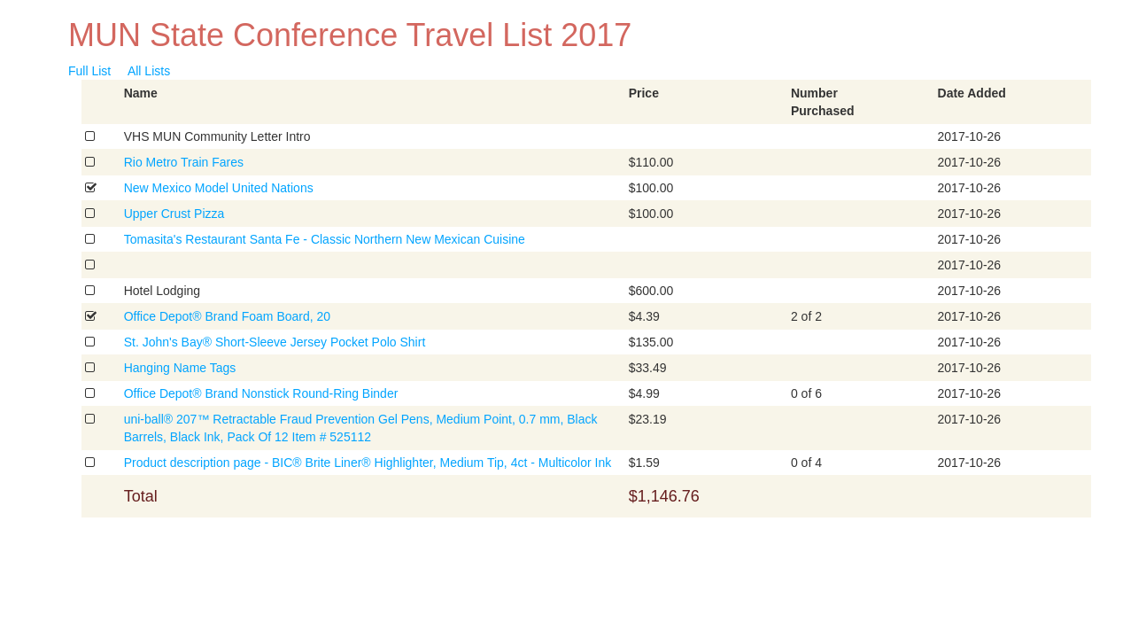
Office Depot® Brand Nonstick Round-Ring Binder (261, 393)
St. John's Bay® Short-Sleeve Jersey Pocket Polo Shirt (275, 342)
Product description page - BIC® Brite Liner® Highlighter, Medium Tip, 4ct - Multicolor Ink (368, 462)
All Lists (149, 71)
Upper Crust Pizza (174, 213)
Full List (89, 71)
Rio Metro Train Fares (184, 162)
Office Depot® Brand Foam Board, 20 (227, 316)
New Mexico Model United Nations (219, 188)
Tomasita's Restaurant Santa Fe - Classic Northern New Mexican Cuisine (324, 239)
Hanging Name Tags (180, 368)
